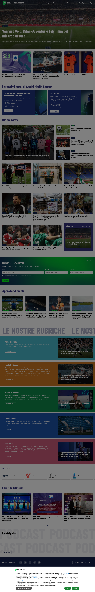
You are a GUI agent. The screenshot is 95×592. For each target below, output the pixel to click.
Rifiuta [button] (67, 588)
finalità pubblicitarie (23, 580)
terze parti (36, 577)
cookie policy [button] (34, 576)
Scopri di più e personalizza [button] (24, 588)
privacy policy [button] (66, 573)
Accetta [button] (75, 588)
